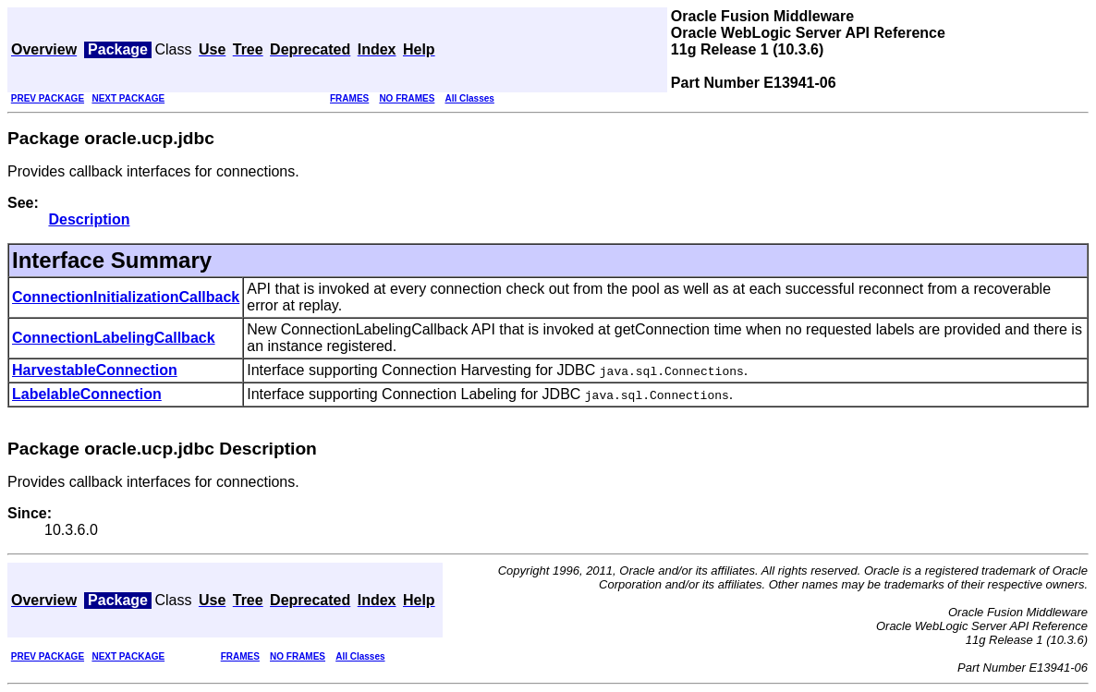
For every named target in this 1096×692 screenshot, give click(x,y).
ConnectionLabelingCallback (113, 338)
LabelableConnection (87, 394)
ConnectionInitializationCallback (125, 297)
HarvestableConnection (94, 370)
